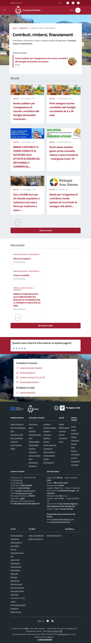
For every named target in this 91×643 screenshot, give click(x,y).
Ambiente (32, 431)
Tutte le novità (45, 230)
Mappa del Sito (16, 612)
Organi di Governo (17, 424)
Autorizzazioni (34, 445)
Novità (16, 98)
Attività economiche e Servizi (75, 454)
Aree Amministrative (18, 427)
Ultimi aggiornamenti (18, 605)
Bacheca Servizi (16, 584)
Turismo (46, 459)
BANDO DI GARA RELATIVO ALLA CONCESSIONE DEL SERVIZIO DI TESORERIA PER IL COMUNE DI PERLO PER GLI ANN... (27, 299)
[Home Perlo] (28, 10)
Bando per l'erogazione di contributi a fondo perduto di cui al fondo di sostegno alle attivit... (63, 200)
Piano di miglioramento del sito (17, 553)
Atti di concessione (22, 258)
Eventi (73, 426)
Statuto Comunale (17, 587)
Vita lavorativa (48, 462)
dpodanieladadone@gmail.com (63, 519)
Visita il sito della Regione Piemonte (41, 535)
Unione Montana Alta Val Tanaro (58, 535)
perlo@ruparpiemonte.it (24, 493)
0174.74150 (17, 480)
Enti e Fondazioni (17, 438)
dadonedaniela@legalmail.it (60, 522)
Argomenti (23, 28)
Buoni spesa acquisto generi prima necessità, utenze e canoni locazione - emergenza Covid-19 (63, 153)
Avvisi (61, 441)
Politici (13, 448)
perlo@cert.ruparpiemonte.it (25, 490)
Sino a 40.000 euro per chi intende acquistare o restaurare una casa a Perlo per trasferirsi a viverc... (26, 202)
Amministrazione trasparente (26, 254)
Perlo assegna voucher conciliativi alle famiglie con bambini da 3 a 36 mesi (62, 109)
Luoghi (73, 430)
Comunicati (63, 438)
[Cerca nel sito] (77, 10)
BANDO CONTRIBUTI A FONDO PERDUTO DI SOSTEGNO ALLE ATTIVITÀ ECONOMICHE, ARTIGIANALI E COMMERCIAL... (26, 156)
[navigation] (4, 10)
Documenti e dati (45, 325)
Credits (13, 601)
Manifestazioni (64, 427)
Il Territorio (74, 433)
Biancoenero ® (63, 634)
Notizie (61, 424)
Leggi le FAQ (15, 559)
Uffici (12, 431)
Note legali (14, 594)
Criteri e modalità (21, 275)
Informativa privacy (17, 591)
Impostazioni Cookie (18, 598)
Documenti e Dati (17, 434)
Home (15, 28)
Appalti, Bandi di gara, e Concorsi (23, 289)
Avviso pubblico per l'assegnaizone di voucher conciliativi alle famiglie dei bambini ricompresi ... (41, 60)
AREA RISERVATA (44, 639)
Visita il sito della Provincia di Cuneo (41, 539)
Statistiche (14, 608)
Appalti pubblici (34, 441)
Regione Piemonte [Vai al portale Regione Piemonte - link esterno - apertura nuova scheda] (16, 3)
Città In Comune (53, 631)
